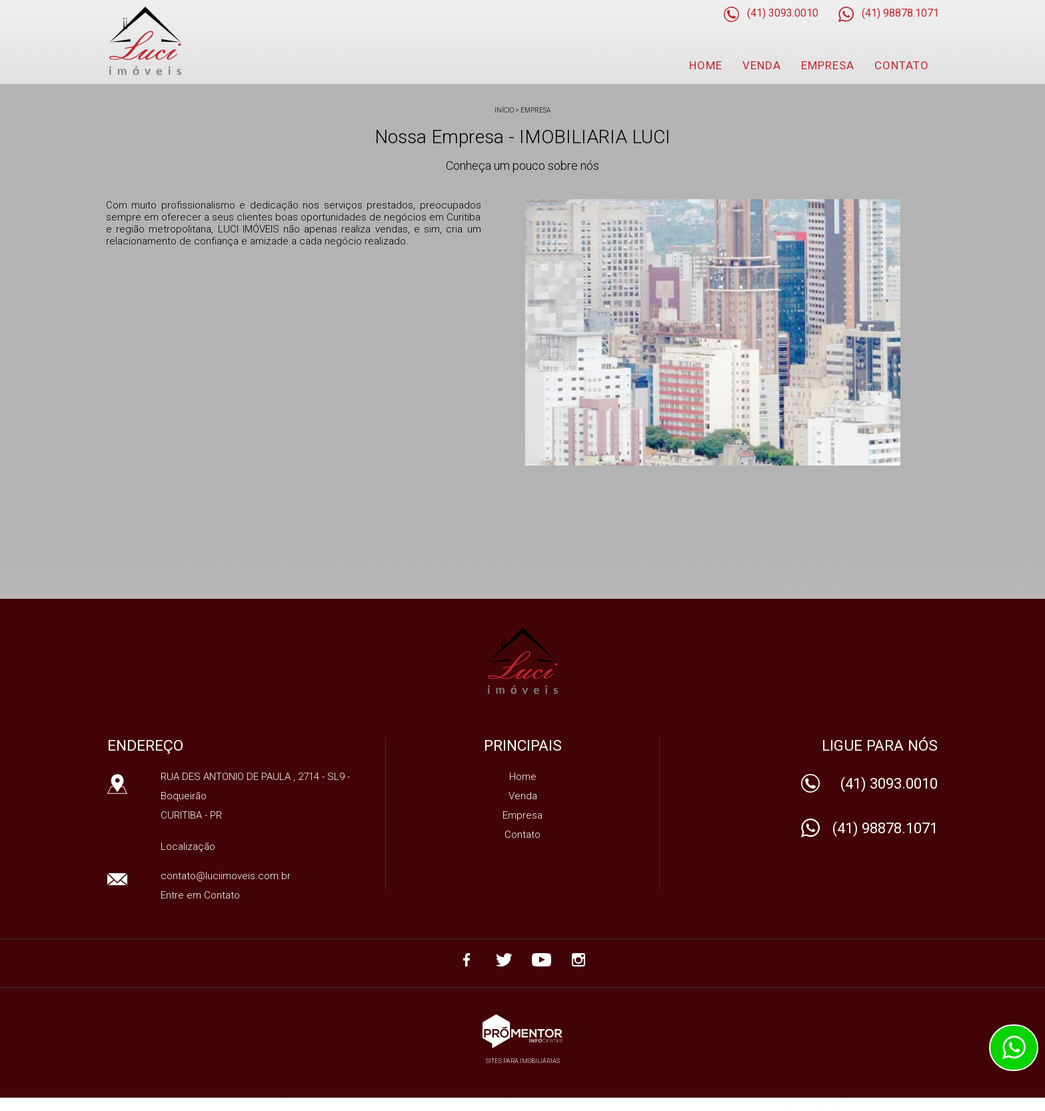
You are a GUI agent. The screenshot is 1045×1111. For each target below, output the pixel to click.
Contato (901, 65)
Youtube (541, 959)
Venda (761, 65)
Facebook (466, 959)
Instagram (578, 959)
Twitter (504, 959)
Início (504, 110)
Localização (188, 847)
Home (705, 65)
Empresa (827, 65)
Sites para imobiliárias (523, 1061)
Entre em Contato (200, 895)
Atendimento (1013, 1047)
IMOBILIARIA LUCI (523, 660)
